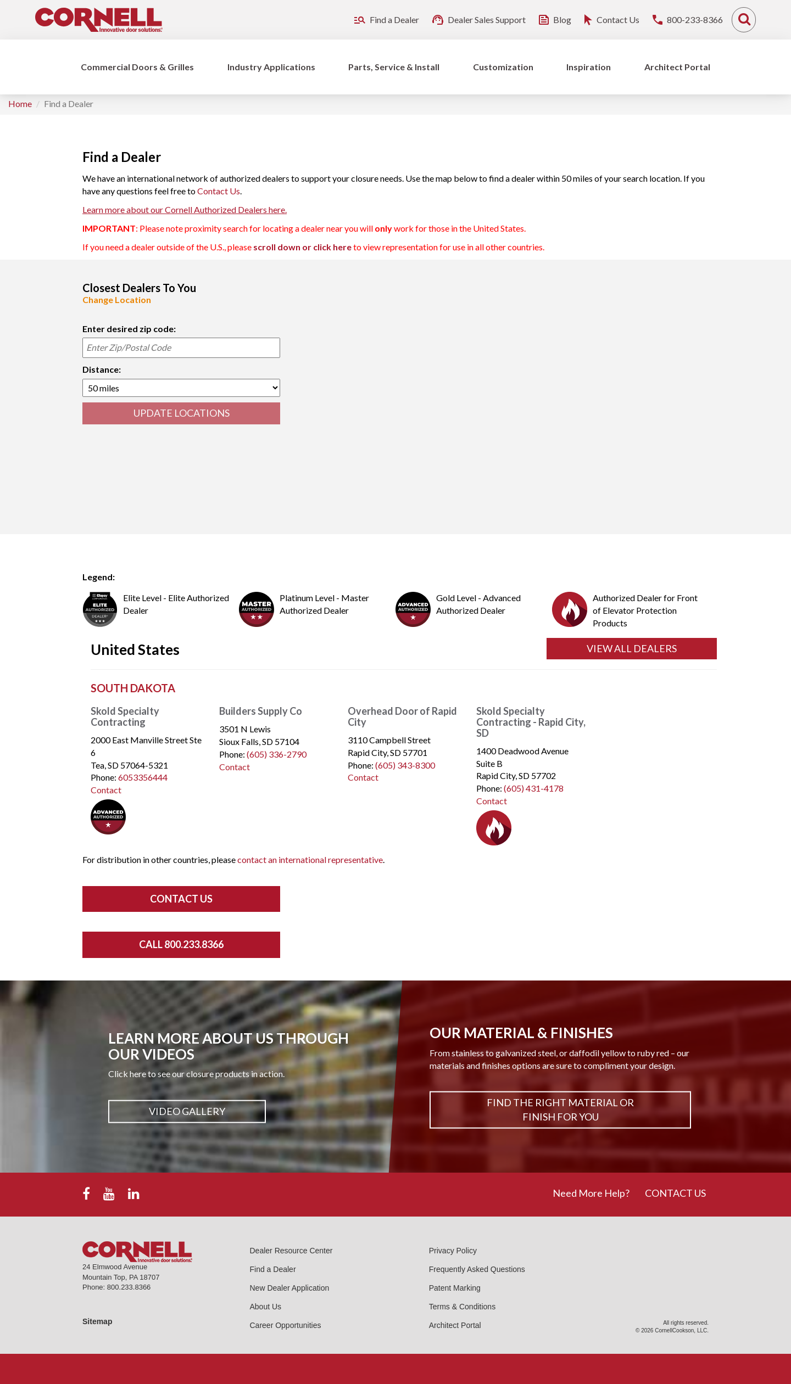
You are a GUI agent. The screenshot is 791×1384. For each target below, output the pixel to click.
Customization (503, 66)
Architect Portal (677, 66)
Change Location (116, 299)
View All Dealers (632, 648)
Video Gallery (187, 1111)
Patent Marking (455, 1288)
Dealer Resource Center (291, 1250)
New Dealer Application (290, 1288)
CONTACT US (675, 1193)
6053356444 (143, 777)
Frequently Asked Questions (477, 1269)
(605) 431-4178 (534, 788)
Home (20, 103)
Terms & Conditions (462, 1306)
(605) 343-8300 (405, 765)
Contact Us (218, 191)
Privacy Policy (453, 1250)
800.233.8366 (129, 1287)
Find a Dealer (273, 1269)
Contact (106, 790)
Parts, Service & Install (393, 66)
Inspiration (588, 66)
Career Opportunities (285, 1325)
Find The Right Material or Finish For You (560, 1109)
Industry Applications (271, 66)
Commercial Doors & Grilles (137, 66)
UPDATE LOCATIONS (181, 413)
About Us (266, 1306)
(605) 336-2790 (277, 754)
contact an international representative (310, 859)
